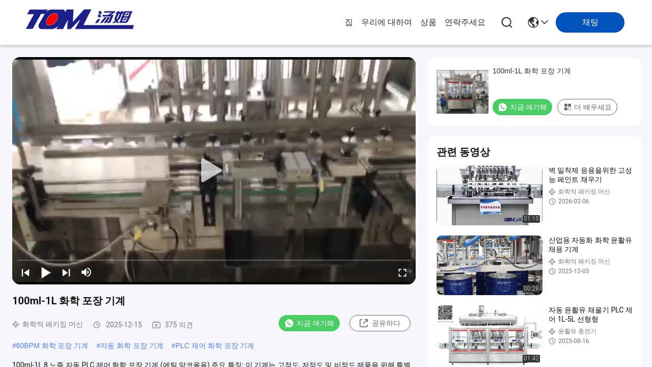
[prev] (25, 272)
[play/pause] (46, 272)
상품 (428, 22)
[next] (66, 272)
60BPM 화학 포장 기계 (52, 346)
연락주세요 (465, 22)
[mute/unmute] (86, 272)
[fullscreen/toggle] (402, 272)
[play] (214, 171)
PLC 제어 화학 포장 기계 (215, 346)
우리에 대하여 (386, 22)
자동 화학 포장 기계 (132, 346)
